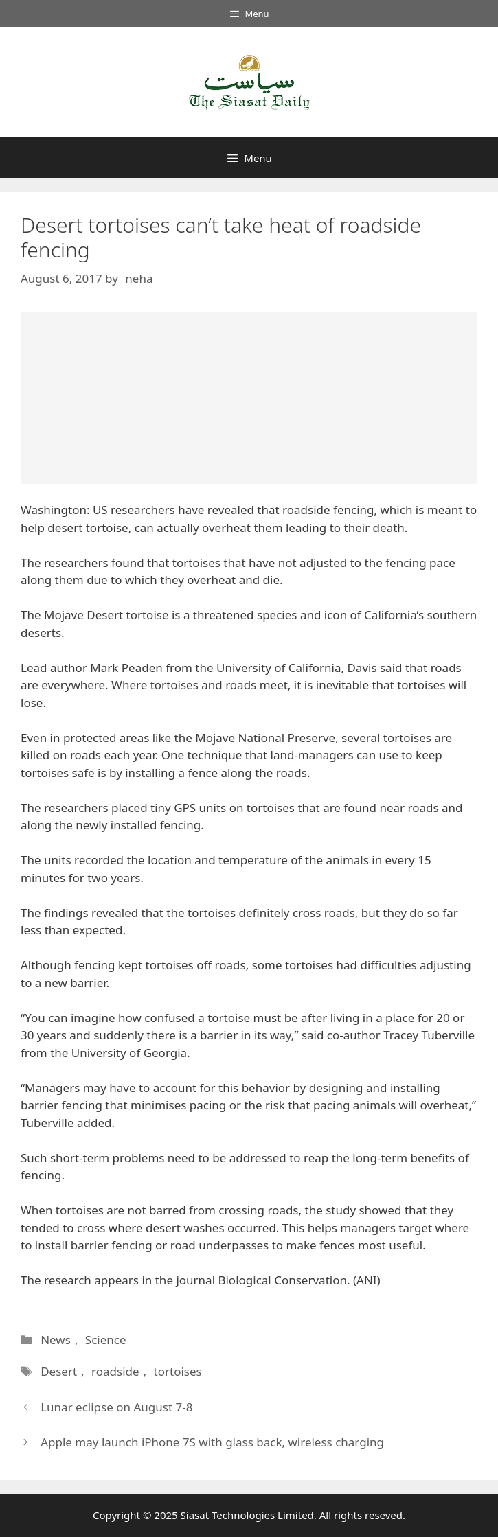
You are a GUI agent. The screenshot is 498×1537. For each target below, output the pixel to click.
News (56, 1340)
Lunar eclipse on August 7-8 (116, 1407)
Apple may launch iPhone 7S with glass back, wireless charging (212, 1442)
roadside (115, 1371)
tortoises (178, 1371)
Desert (59, 1371)
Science (105, 1340)
